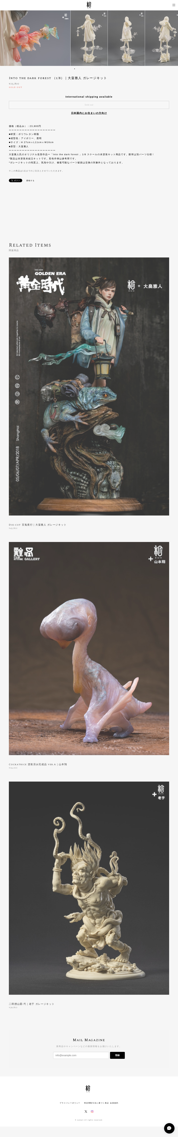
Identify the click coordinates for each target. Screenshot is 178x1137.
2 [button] (76, 68)
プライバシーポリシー (70, 1103)
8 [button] (90, 68)
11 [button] (97, 68)
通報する (30, 181)
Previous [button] (5, 38)
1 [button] (74, 68)
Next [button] (173, 38)
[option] (89, 38)
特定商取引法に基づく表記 (96, 1103)
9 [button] (92, 68)
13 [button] (101, 68)
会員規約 (114, 1103)
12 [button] (99, 68)
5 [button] (83, 68)
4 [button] (81, 68)
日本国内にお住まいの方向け (89, 113)
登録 (117, 1055)
